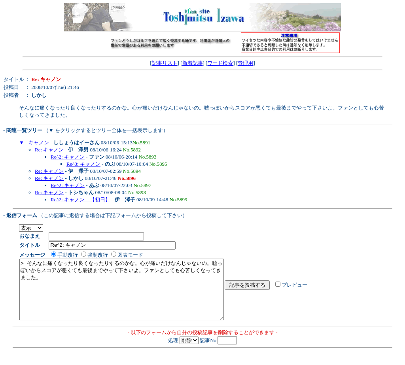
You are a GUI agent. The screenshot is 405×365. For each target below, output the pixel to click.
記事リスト (165, 63)
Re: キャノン (49, 150)
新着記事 (192, 63)
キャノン (38, 143)
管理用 (245, 63)
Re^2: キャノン (68, 157)
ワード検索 (220, 63)
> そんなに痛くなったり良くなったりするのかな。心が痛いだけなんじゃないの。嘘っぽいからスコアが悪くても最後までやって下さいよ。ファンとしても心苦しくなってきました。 (133, 295)
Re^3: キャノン (83, 164)
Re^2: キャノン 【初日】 (80, 199)
